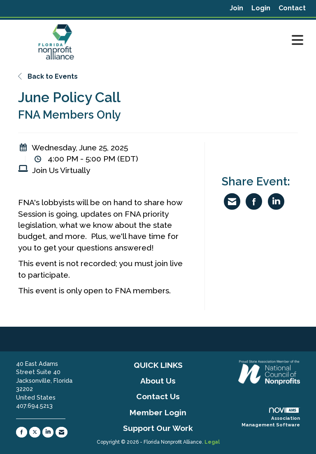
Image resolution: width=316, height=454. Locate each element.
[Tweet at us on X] (34, 432)
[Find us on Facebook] (21, 432)
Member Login (158, 412)
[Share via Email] (232, 201)
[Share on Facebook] (254, 201)
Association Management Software (271, 417)
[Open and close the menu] (207, 40)
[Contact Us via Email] (61, 432)
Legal (212, 442)
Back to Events (48, 76)
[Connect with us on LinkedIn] (47, 432)
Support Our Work (158, 428)
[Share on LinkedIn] (276, 201)
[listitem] (236, 8)
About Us (158, 380)
